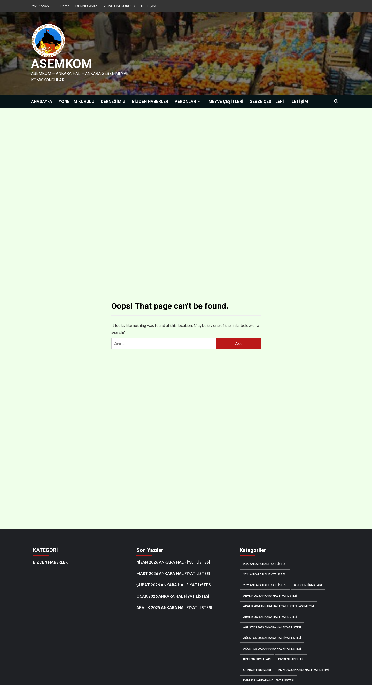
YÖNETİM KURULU (119, 6)
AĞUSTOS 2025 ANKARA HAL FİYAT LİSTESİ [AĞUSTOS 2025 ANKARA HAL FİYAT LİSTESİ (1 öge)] (272, 637)
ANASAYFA (41, 101)
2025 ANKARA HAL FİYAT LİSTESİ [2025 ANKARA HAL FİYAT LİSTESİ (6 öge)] (264, 584)
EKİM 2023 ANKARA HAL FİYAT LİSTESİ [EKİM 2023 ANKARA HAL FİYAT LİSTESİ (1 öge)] (303, 669)
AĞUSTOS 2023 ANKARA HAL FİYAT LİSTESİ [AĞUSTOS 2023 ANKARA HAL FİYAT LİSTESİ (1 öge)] (272, 627)
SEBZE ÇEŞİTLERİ (267, 101)
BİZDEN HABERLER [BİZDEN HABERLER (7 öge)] (291, 658)
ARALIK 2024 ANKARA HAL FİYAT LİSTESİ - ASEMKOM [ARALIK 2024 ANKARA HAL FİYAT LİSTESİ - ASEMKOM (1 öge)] (278, 605)
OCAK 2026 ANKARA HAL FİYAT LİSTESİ (173, 596)
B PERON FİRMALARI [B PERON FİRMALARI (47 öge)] (257, 658)
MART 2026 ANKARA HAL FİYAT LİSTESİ (173, 573)
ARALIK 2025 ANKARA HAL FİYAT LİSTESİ (174, 607)
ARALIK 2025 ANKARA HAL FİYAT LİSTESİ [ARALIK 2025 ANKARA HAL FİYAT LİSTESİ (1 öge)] (270, 616)
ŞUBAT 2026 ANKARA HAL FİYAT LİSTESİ (174, 584)
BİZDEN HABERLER (150, 101)
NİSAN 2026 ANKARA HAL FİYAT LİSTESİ (173, 561)
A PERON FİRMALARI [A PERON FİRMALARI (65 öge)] (308, 584)
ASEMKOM (61, 63)
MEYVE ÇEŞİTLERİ (225, 101)
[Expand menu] (199, 101)
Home (64, 6)
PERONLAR (188, 101)
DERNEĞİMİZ (86, 6)
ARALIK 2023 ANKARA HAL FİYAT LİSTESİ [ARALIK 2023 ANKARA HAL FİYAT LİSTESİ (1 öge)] (270, 595)
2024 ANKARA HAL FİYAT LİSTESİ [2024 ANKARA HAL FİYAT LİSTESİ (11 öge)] (264, 574)
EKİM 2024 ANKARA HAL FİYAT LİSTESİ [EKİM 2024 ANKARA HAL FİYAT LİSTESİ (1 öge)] (268, 680)
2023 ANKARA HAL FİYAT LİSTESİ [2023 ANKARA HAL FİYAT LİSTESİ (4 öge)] (264, 563)
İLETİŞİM (148, 6)
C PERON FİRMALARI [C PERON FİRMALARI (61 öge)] (257, 669)
